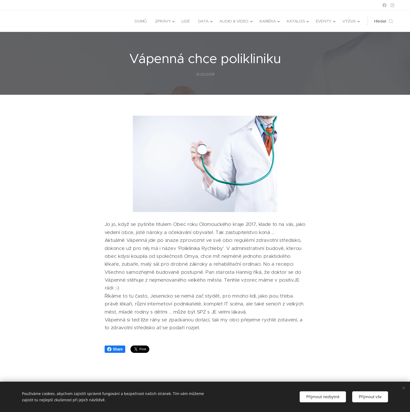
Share (115, 349)
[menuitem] (138, 21)
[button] (384, 21)
